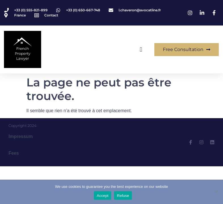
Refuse (123, 196)
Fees (14, 153)
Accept (102, 196)
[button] (141, 49)
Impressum (21, 136)
